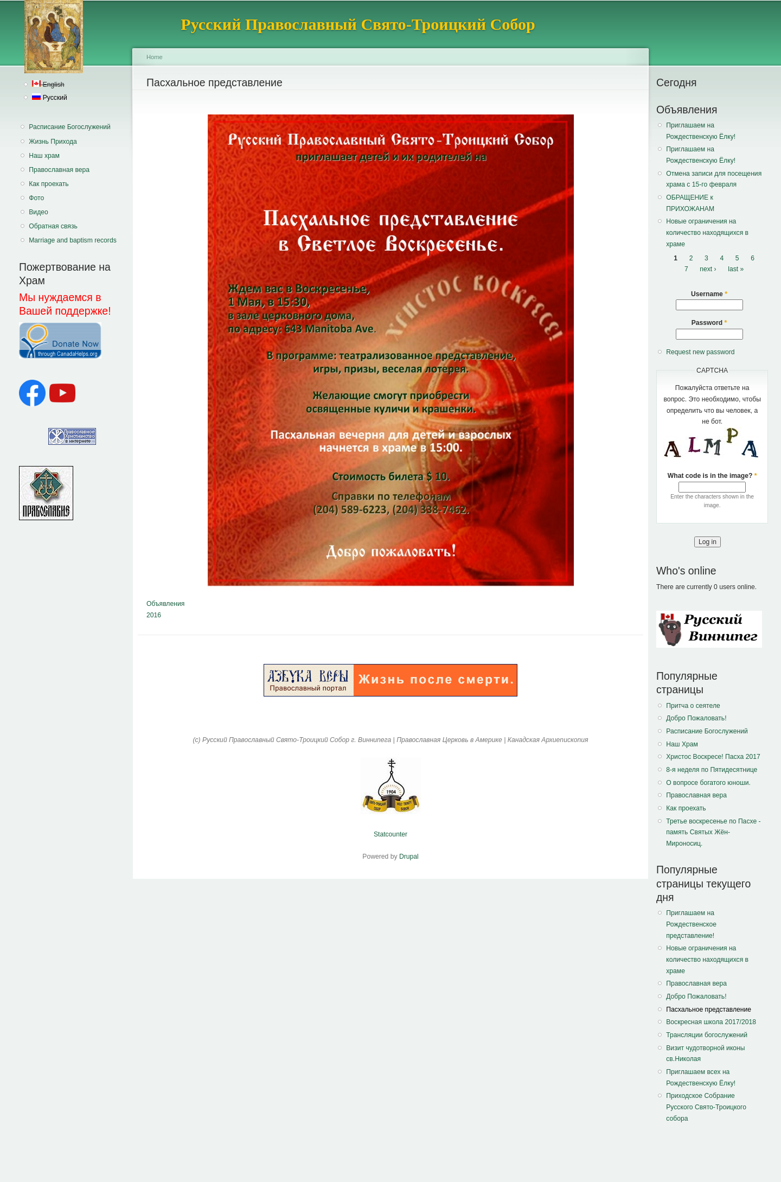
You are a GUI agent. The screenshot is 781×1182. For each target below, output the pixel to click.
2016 (153, 615)
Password (709, 323)
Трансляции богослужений (706, 1035)
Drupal (409, 856)
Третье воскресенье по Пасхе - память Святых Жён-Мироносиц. (713, 832)
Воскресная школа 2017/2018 (711, 1022)
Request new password (700, 352)
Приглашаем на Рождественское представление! (691, 924)
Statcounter (390, 834)
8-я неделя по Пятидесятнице (711, 770)
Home (154, 57)
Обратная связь (53, 226)
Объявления (165, 604)
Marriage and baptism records (72, 240)
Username (709, 294)
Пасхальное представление (708, 1009)
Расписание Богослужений (70, 127)
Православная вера (59, 170)
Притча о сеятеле (693, 706)
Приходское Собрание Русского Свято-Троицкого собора (706, 1107)
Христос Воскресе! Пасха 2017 (713, 757)
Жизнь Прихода (53, 141)
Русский (49, 97)
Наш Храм (682, 744)
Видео (38, 212)
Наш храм (44, 155)
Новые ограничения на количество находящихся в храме (707, 232)
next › (708, 269)
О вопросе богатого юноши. (708, 783)
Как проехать (48, 184)
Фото (36, 198)
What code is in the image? (712, 476)
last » (736, 269)
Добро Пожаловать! (696, 718)
